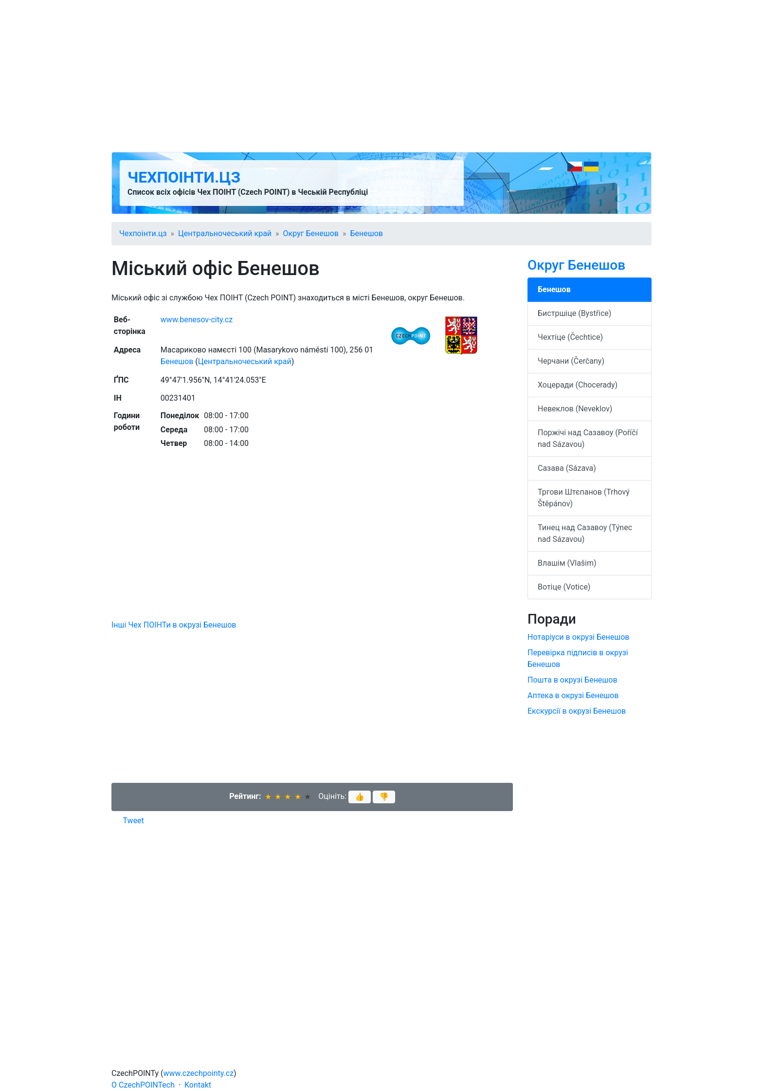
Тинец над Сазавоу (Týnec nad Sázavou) (585, 533)
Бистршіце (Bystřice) (574, 313)
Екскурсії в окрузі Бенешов (576, 711)
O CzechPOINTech (143, 1085)
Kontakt (197, 1085)
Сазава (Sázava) (567, 468)
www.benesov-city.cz (197, 319)
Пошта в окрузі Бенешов (572, 679)
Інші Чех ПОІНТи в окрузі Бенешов (173, 624)
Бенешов (366, 233)
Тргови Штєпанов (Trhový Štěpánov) (584, 497)
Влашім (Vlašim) (567, 563)
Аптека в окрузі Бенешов (572, 695)
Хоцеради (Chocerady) (578, 384)
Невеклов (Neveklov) (575, 408)
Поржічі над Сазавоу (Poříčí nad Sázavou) (588, 438)
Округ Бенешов (311, 233)
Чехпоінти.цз (183, 177)
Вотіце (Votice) (564, 587)
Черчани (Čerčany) (571, 361)
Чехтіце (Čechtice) (570, 337)
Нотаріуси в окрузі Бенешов (578, 637)
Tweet (133, 820)
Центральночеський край (225, 233)
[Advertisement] (381, 76)
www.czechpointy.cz (199, 1073)
